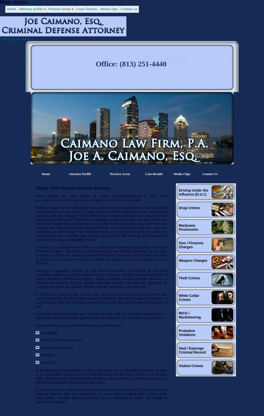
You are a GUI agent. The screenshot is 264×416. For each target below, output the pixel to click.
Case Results (86, 9)
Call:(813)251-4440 (15, 39)
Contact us (129, 9)
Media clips (109, 9)
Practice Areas (59, 9)
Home (11, 9)
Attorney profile (31, 9)
